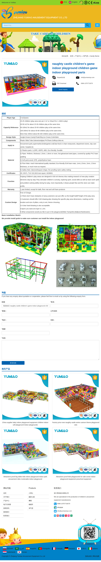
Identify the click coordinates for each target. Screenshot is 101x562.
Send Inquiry (63, 89)
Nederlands (9, 552)
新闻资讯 (6, 508)
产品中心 (78, 56)
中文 (63, 2)
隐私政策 (88, 556)
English (73, 2)
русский (8, 548)
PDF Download (59, 83)
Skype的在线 (58, 77)
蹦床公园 (32, 497)
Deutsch (70, 548)
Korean (22, 552)
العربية (19, 548)
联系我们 (6, 516)
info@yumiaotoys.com (85, 77)
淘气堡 (85, 56)
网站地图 (96, 556)
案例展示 (6, 512)
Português (44, 548)
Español (31, 548)
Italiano (93, 548)
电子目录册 (7, 504)
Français (57, 548)
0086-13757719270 (84, 83)
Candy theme (94, 56)
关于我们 (6, 497)
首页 (71, 56)
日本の (81, 548)
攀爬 (30, 501)
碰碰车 (31, 504)
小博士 (31, 493)
